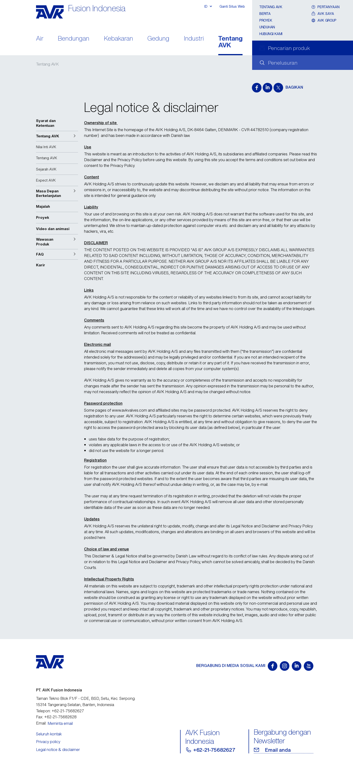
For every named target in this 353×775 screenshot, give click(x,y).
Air (39, 39)
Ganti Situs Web (232, 6)
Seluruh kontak (49, 734)
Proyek (265, 20)
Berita (264, 13)
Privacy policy (48, 741)
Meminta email (60, 723)
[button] (57, 136)
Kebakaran (118, 39)
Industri (194, 39)
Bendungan (73, 39)
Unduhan (267, 27)
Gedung (158, 39)
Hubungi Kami (270, 33)
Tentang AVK (230, 42)
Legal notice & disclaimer (58, 749)
